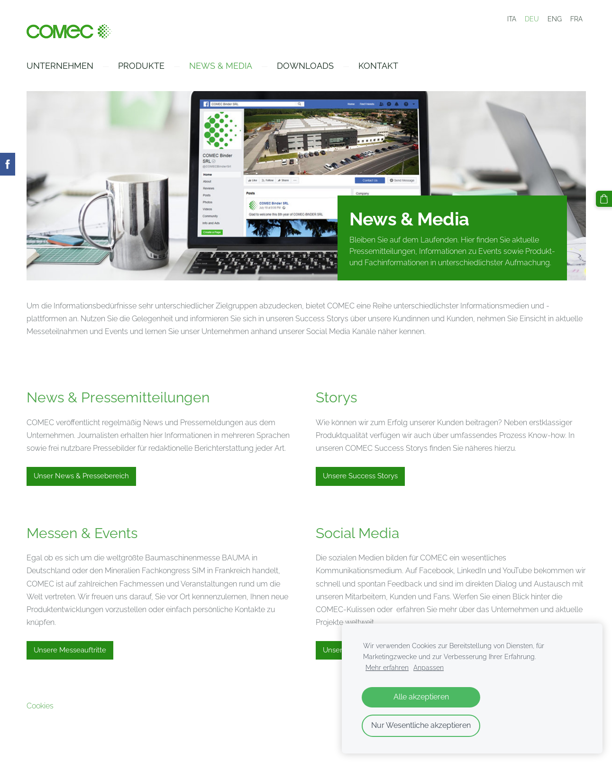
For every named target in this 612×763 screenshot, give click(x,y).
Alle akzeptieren (421, 696)
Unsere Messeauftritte (70, 650)
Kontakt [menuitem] (378, 66)
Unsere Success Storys (360, 476)
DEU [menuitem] (532, 19)
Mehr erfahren (387, 667)
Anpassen (428, 667)
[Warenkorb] (604, 199)
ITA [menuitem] (511, 19)
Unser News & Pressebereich (81, 476)
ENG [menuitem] (555, 19)
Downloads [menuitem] (305, 66)
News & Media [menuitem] (220, 66)
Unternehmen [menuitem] (60, 66)
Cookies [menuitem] (40, 705)
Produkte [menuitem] (141, 66)
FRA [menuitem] (576, 19)
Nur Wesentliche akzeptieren (421, 725)
